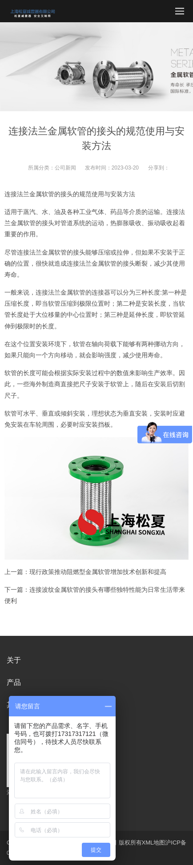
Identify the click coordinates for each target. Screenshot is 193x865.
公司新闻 (65, 168)
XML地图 (153, 842)
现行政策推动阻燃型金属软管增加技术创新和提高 (97, 571)
